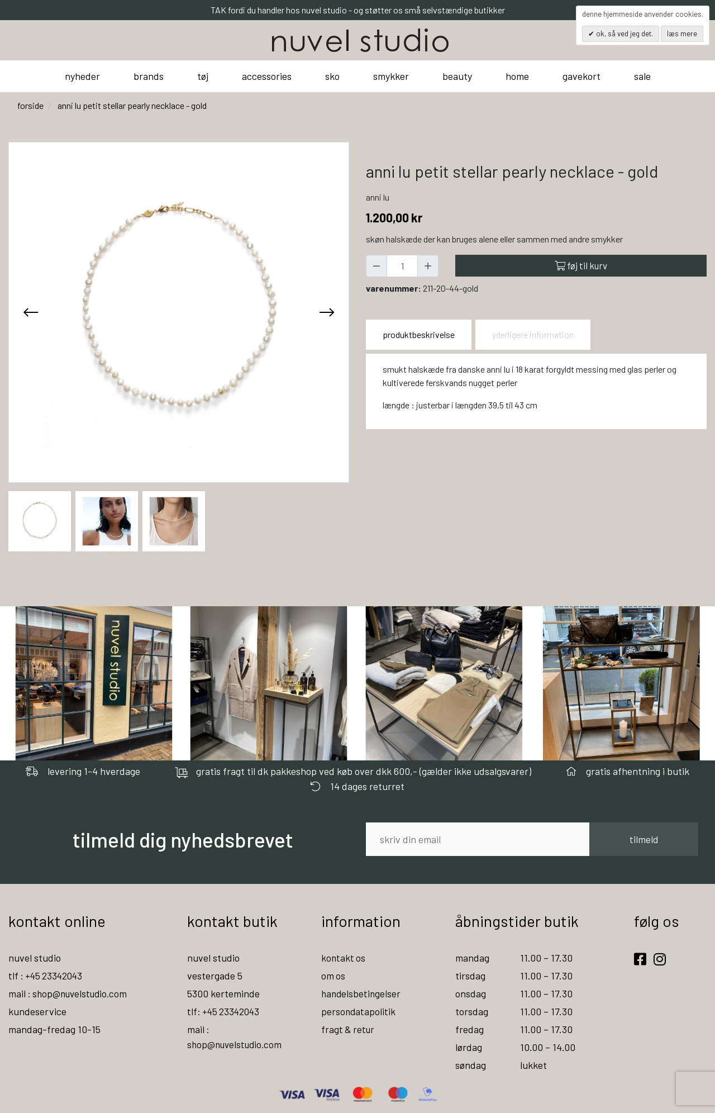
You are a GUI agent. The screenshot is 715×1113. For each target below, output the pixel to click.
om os (333, 975)
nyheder (82, 76)
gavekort (581, 76)
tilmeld (644, 839)
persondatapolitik (359, 1011)
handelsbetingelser (362, 993)
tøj (202, 76)
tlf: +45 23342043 (225, 1011)
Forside (30, 105)
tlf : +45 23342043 (47, 975)
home (517, 76)
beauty (457, 76)
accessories (267, 76)
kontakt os (343, 958)
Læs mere (682, 33)
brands (149, 76)
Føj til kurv (581, 265)
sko (332, 76)
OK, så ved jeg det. (623, 33)
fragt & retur (348, 1029)
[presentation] (30, 312)
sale (642, 76)
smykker (391, 76)
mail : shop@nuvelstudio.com (70, 993)
